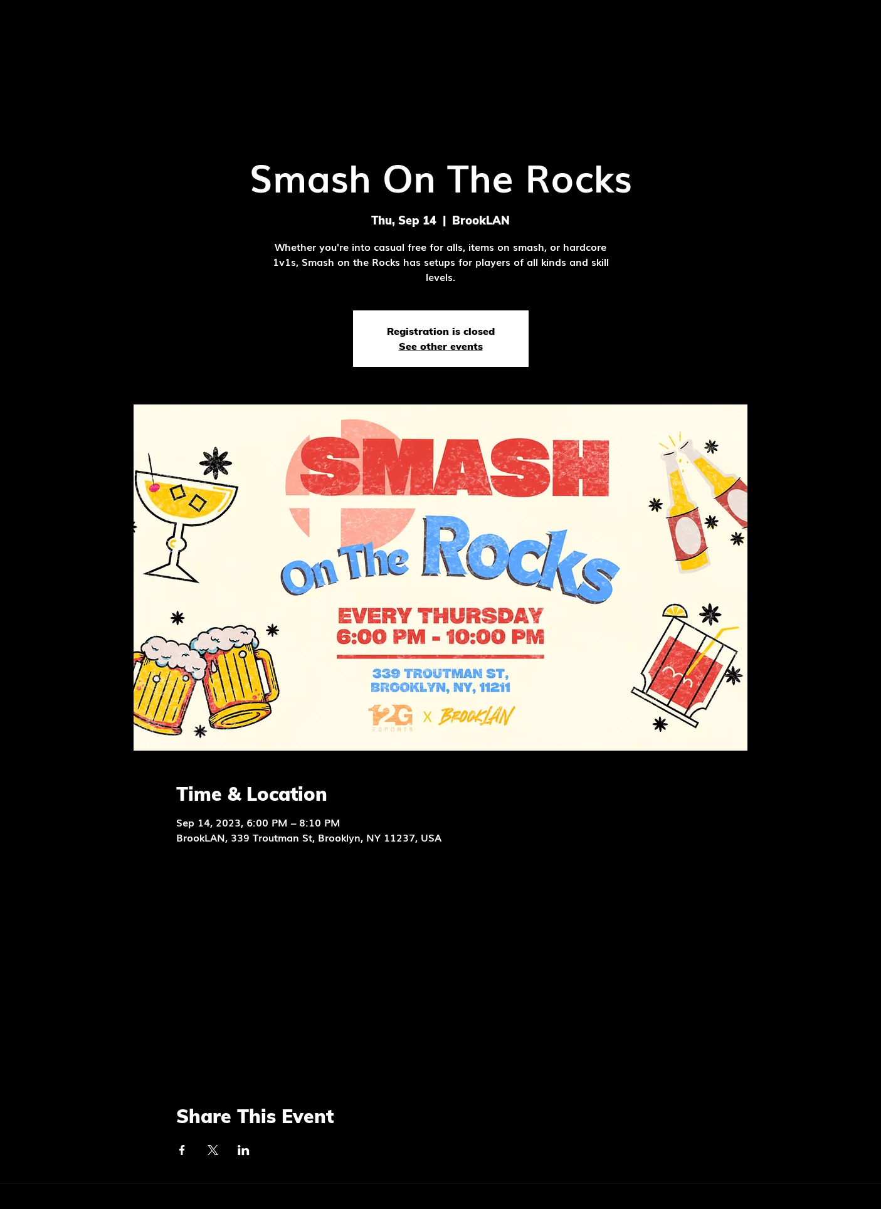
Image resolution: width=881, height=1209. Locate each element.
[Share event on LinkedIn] (244, 1150)
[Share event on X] (213, 1150)
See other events (441, 346)
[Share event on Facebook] (182, 1150)
